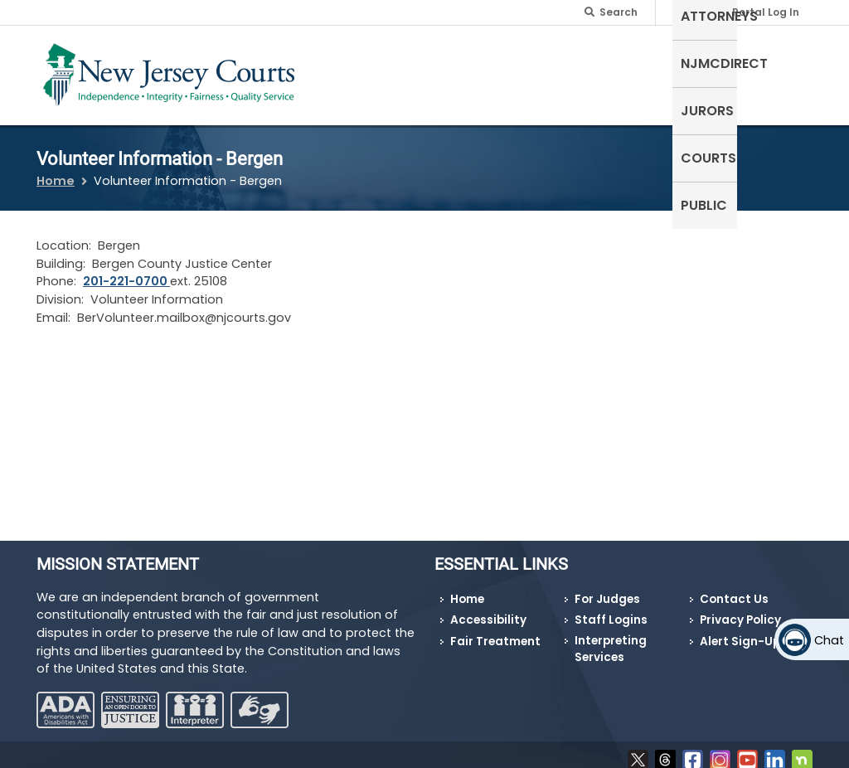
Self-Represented (347, 71)
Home (55, 171)
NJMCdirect (555, 61)
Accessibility (488, 610)
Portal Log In (765, 12)
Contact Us (734, 588)
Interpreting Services (611, 639)
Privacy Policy (740, 610)
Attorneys (457, 61)
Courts (713, 61)
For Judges (607, 588)
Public (781, 61)
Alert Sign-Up (740, 631)
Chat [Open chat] (829, 640)
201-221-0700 (126, 271)
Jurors (642, 61)
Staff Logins (611, 610)
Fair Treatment (495, 631)
